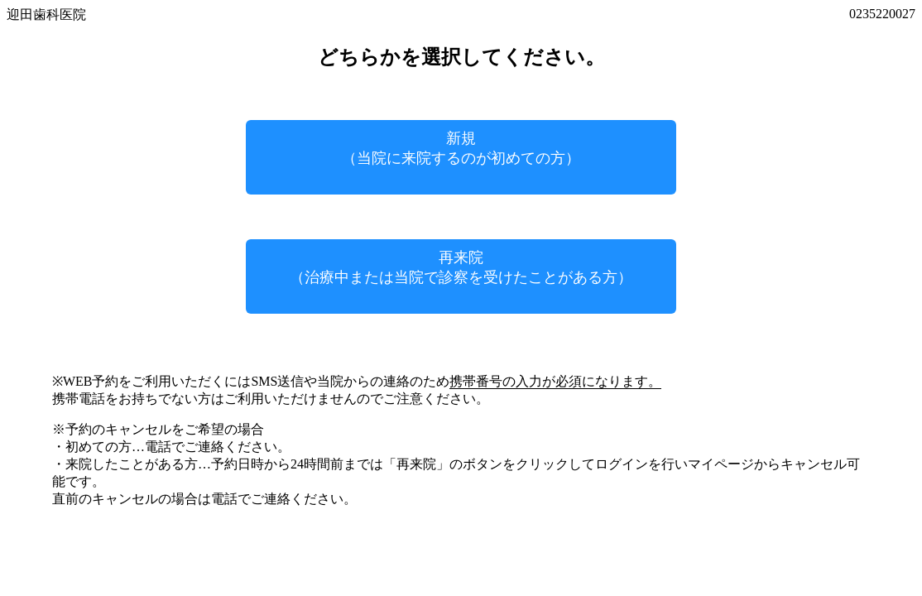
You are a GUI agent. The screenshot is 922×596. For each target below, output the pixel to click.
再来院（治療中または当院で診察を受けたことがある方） (461, 267)
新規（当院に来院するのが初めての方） (461, 148)
